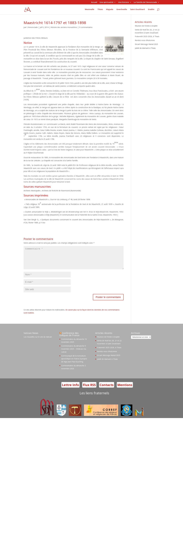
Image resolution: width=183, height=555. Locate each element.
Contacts (106, 389)
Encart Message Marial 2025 (146, 44)
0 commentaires (86, 27)
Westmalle (89, 9)
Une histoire (123, 2)
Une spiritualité (106, 2)
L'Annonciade (32, 27)
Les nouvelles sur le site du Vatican (38, 341)
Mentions (124, 389)
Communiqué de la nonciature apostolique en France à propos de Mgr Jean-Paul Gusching (74, 363)
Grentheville (121, 9)
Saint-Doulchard (137, 9)
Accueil (94, 2)
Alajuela (109, 9)
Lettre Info (70, 389)
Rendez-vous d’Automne (145, 40)
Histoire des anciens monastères (64, 27)
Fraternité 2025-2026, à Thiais (147, 36)
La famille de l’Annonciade (145, 2)
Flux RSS (89, 389)
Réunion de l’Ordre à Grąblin (146, 26)
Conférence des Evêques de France (69, 338)
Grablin (151, 9)
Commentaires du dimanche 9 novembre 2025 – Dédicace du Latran (73, 353)
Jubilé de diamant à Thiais (145, 48)
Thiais (100, 9)
